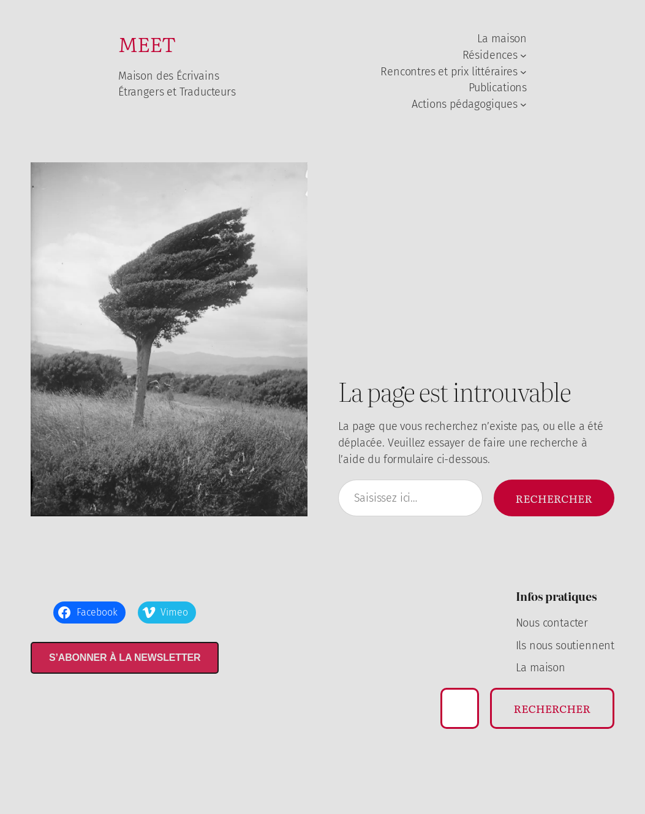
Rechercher (554, 498)
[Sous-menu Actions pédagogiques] (523, 104)
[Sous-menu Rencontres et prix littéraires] (523, 72)
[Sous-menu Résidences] (523, 55)
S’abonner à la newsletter (124, 657)
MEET (147, 43)
